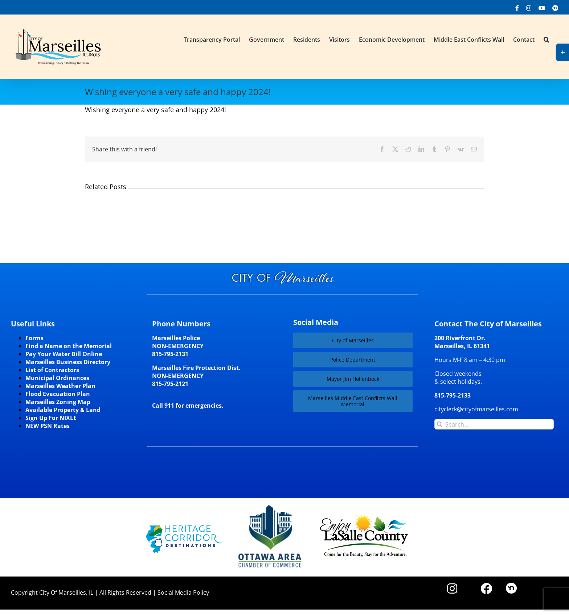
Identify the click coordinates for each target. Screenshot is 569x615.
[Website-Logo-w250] (270, 505)
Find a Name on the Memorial (68, 346)
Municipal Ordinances (57, 378)
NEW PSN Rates (47, 426)
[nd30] (511, 586)
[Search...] (494, 424)
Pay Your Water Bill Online (63, 354)
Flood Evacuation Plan (57, 394)
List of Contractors (52, 370)
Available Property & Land (63, 410)
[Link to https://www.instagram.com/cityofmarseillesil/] (452, 588)
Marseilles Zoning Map (57, 402)
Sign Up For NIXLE (51, 418)
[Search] (439, 424)
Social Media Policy (183, 592)
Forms (34, 338)
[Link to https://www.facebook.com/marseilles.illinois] (486, 588)
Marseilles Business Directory (67, 362)
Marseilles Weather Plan (60, 386)
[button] (546, 39)
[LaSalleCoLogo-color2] (364, 517)
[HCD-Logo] (183, 528)
